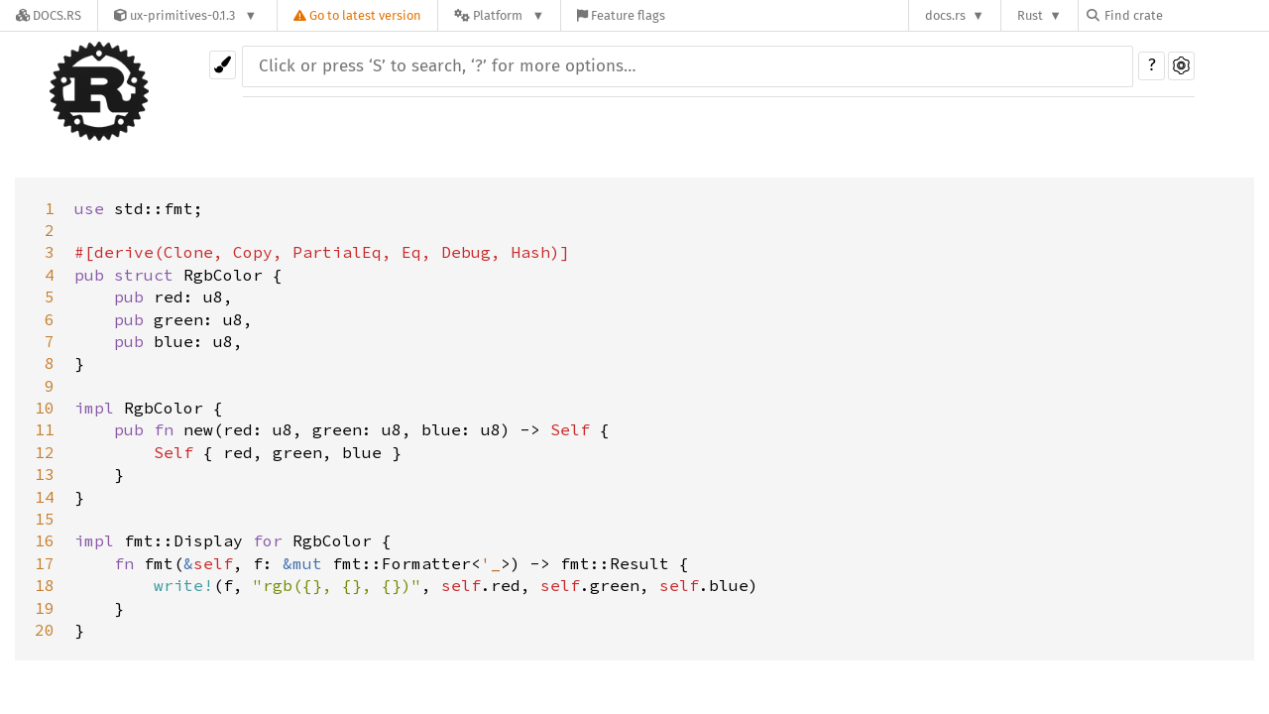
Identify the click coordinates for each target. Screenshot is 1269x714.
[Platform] (499, 15)
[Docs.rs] (48, 15)
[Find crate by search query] (1185, 15)
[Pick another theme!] (222, 65)
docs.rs (945, 15)
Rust (1030, 15)
